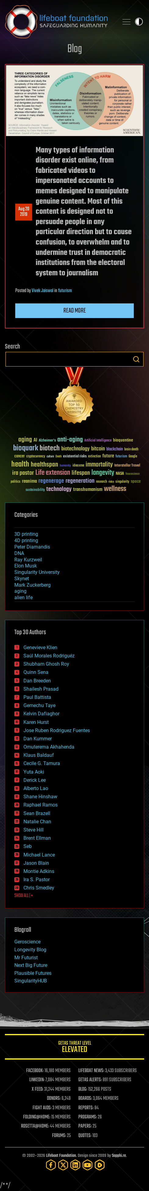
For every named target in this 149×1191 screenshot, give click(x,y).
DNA (19, 553)
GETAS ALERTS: (90, 1080)
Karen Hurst (36, 722)
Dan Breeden (37, 681)
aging (20, 591)
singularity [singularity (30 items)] (122, 482)
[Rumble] (100, 1165)
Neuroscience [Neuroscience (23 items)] (133, 474)
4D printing (26, 540)
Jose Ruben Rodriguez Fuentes (56, 730)
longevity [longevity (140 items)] (102, 473)
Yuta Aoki (33, 772)
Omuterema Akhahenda (48, 747)
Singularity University (37, 572)
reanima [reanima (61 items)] (29, 481)
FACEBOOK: (35, 1071)
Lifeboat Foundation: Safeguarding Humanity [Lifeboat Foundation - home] (59, 21)
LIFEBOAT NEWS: (91, 1071)
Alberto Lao (35, 788)
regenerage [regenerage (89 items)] (51, 481)
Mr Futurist (26, 957)
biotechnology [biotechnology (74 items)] (75, 449)
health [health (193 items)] (20, 464)
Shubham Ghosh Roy (46, 664)
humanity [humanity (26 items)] (65, 466)
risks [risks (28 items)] (111, 482)
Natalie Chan (37, 821)
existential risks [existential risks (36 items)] (75, 456)
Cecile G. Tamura (41, 763)
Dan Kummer (37, 739)
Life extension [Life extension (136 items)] (52, 473)
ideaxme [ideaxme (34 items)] (78, 466)
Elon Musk (25, 566)
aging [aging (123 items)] (25, 440)
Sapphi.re (119, 1155)
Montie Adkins (38, 871)
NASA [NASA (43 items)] (120, 473)
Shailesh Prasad (41, 689)
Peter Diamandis (32, 547)
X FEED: (37, 1089)
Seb (27, 846)
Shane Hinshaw (40, 796)
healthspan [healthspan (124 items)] (44, 465)
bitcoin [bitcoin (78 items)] (98, 449)
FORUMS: (59, 1136)
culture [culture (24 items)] (50, 456)
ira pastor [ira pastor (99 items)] (23, 473)
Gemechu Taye (39, 705)
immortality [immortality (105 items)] (99, 464)
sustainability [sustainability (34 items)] (35, 490)
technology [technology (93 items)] (59, 489)
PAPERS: (85, 1126)
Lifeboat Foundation (61, 1155)
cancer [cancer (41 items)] (19, 456)
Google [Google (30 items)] (133, 457)
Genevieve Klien (40, 647)
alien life (23, 597)
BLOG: (82, 1089)
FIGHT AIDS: (42, 1108)
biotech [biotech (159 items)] (50, 448)
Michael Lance (39, 855)
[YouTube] (87, 1165)
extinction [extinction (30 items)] (94, 457)
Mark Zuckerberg (32, 585)
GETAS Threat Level (74, 1047)
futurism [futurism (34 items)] (121, 457)
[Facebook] (51, 1165)
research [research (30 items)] (101, 482)
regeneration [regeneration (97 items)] (80, 481)
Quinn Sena (35, 672)
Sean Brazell (36, 813)
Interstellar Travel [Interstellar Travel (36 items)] (127, 465)
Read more (74, 311)
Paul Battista (37, 697)
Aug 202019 (23, 211)
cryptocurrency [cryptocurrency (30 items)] (35, 457)
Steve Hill (33, 830)
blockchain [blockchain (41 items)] (114, 449)
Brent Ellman (37, 838)
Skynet (21, 578)
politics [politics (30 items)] (15, 482)
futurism (65, 291)
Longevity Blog (30, 950)
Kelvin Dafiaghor (41, 714)
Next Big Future (30, 965)
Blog (74, 49)
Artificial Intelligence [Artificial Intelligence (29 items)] (98, 441)
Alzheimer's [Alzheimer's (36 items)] (47, 440)
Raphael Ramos (40, 805)
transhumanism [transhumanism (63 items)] (87, 489)
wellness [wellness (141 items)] (115, 489)
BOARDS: (85, 1099)
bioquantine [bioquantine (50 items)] (123, 440)
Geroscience (27, 942)
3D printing (26, 534)
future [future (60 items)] (108, 456)
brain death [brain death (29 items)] (131, 450)
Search (136, 359)
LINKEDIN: (36, 1080)
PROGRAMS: (87, 1117)
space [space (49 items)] (136, 481)
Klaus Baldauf (38, 755)
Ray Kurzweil (28, 560)
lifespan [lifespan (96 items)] (81, 473)
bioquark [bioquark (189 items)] (25, 448)
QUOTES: (84, 1136)
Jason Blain (36, 863)
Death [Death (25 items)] (58, 456)
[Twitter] (63, 1165)
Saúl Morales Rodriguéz (49, 656)
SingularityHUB (30, 981)
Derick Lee (34, 780)
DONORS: (54, 1099)
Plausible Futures (32, 973)
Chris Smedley (38, 888)
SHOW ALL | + (23, 896)
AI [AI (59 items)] (35, 440)
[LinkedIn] (75, 1165)
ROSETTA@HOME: (35, 1126)
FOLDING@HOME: (36, 1117)
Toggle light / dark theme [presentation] (139, 22)
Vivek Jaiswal (42, 291)
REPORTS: (86, 1108)
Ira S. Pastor (36, 879)
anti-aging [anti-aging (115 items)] (70, 440)
